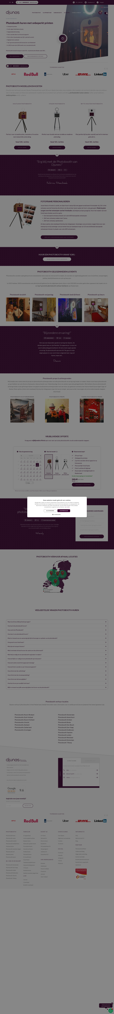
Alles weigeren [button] (50, 510)
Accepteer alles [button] (64, 510)
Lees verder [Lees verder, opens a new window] (67, 507)
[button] (57, 514)
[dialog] (57, 507)
